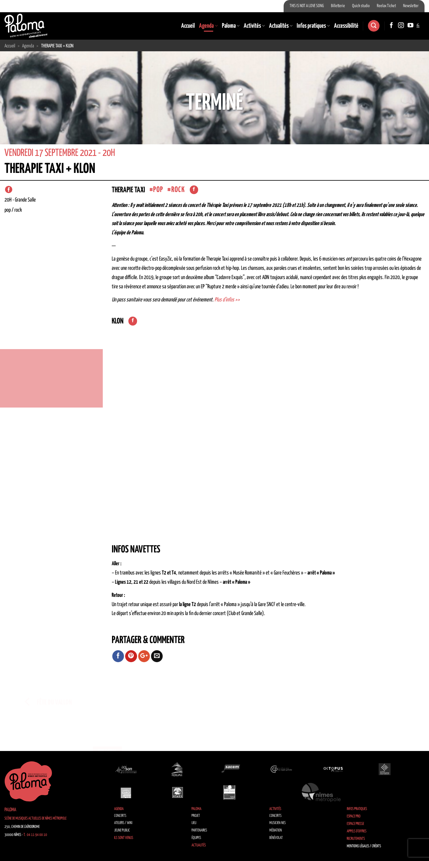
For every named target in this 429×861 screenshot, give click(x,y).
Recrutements (356, 839)
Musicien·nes (277, 823)
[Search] (373, 26)
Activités (254, 26)
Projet (196, 816)
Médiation (275, 830)
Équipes (196, 838)
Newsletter (411, 6)
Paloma (231, 26)
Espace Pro (353, 816)
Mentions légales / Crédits (364, 846)
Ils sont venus (123, 838)
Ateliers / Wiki (123, 823)
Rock (178, 189)
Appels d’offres (356, 831)
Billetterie (338, 6)
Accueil (188, 26)
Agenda (208, 26)
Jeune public (122, 830)
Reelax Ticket (386, 6)
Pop (158, 189)
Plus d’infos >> (227, 300)
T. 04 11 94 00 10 (35, 835)
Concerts (120, 816)
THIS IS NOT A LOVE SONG (307, 6)
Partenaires (199, 830)
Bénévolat (276, 838)
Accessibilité (346, 26)
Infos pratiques (313, 26)
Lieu (194, 823)
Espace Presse (355, 824)
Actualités (281, 26)
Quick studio (361, 6)
